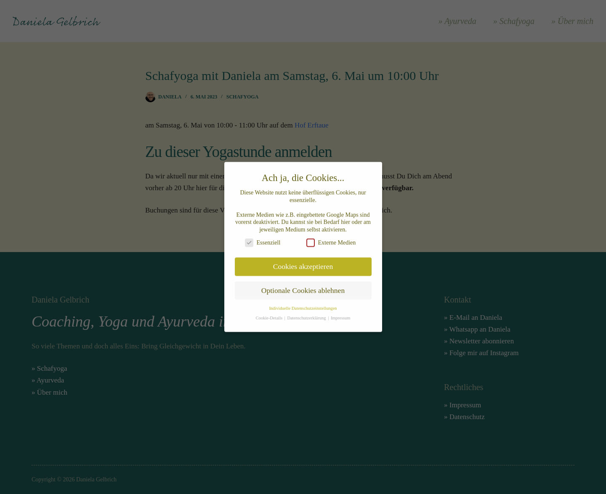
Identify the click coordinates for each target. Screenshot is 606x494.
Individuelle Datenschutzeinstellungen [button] (303, 304)
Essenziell (263, 238)
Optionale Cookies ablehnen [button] (303, 286)
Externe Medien (331, 238)
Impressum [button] (341, 313)
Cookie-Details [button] (269, 313)
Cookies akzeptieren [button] (303, 262)
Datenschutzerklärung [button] (307, 313)
